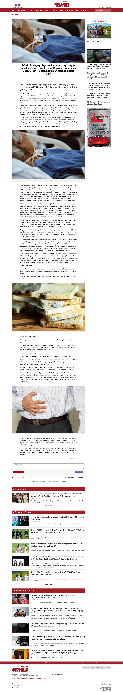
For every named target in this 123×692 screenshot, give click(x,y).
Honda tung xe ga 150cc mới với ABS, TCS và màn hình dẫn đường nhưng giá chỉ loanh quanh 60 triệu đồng (58, 638)
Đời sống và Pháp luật (93, 41)
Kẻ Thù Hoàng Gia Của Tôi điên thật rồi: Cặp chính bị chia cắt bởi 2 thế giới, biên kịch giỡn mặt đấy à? (57, 625)
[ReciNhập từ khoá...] (103, 10)
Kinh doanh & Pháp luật (25, 10)
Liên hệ (98, 7)
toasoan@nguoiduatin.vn (19, 687)
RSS (84, 667)
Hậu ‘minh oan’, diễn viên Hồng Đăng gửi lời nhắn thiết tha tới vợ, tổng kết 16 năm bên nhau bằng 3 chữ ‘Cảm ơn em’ (57, 495)
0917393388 (16, 685)
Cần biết (84, 10)
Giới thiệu (91, 667)
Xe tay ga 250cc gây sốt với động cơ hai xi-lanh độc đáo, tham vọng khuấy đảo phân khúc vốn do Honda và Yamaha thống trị (57, 609)
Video (77, 10)
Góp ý (103, 7)
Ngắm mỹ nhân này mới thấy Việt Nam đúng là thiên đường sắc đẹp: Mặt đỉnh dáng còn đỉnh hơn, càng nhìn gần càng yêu (57, 651)
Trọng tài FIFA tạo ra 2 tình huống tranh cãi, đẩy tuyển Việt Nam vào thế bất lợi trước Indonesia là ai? (57, 531)
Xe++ (61, 10)
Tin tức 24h (99, 667)
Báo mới (107, 667)
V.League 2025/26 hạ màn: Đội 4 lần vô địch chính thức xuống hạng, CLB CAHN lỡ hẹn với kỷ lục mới (98, 95)
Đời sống (39, 10)
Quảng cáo (108, 7)
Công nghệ (69, 10)
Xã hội (47, 10)
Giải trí (54, 10)
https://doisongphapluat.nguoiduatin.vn (20, 674)
